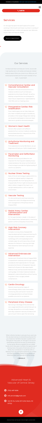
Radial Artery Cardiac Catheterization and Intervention (18, 213)
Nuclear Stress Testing (18, 173)
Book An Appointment (12, 38)
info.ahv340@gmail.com (17, 396)
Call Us (21, 2)
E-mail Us (26, 2)
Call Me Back (32, 2)
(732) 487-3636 (13, 390)
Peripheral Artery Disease (20, 302)
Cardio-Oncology (16, 284)
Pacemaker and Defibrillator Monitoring (21, 155)
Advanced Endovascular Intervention (19, 255)
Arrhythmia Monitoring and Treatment (21, 142)
